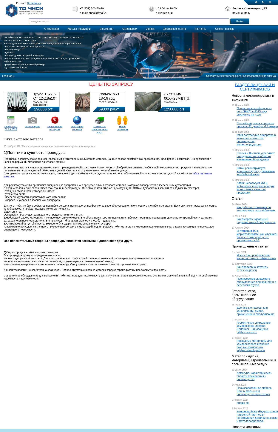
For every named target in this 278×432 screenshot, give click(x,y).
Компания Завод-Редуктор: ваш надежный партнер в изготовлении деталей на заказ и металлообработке (257, 416)
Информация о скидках (54, 128)
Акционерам (129, 28)
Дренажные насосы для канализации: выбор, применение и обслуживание (255, 311)
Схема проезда (224, 28)
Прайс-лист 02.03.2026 (10, 128)
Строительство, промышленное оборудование (244, 295)
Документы (106, 28)
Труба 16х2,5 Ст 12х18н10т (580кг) (45, 98)
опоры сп (243, 402)
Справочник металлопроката (223, 75)
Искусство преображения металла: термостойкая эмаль (256, 256)
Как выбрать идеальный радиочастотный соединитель (256, 220)
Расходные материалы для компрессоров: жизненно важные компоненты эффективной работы (254, 345)
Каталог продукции (79, 28)
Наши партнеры (122, 128)
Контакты (200, 28)
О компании (51, 28)
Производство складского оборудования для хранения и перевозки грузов (256, 282)
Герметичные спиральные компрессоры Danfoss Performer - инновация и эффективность (254, 327)
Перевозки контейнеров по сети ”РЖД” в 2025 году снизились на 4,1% (254, 111)
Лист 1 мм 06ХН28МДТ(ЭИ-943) (182, 96)
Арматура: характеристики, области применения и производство (254, 376)
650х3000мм (170, 102)
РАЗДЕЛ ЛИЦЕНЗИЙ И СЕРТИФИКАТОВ (255, 87)
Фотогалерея (32, 126)
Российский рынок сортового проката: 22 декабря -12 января (257, 125)
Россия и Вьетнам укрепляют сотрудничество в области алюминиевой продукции (256, 156)
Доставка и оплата (174, 28)
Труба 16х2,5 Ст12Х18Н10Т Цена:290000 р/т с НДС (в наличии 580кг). (45, 106)
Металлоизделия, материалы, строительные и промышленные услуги (254, 360)
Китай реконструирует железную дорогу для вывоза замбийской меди (256, 171)
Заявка (150, 28)
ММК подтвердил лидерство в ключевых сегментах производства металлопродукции (256, 139)
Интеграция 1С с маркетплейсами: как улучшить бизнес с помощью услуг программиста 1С (257, 235)
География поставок (77, 128)
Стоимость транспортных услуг (99, 129)
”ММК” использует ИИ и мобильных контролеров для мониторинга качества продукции (255, 187)
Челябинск (34, 3)
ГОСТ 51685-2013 (108, 102)
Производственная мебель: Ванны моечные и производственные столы (254, 391)
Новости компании (246, 427)
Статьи (237, 198)
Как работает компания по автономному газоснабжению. (256, 209)
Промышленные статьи (250, 246)
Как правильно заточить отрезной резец (252, 268)
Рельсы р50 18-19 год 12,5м (109, 98)
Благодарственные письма (259, 75)
